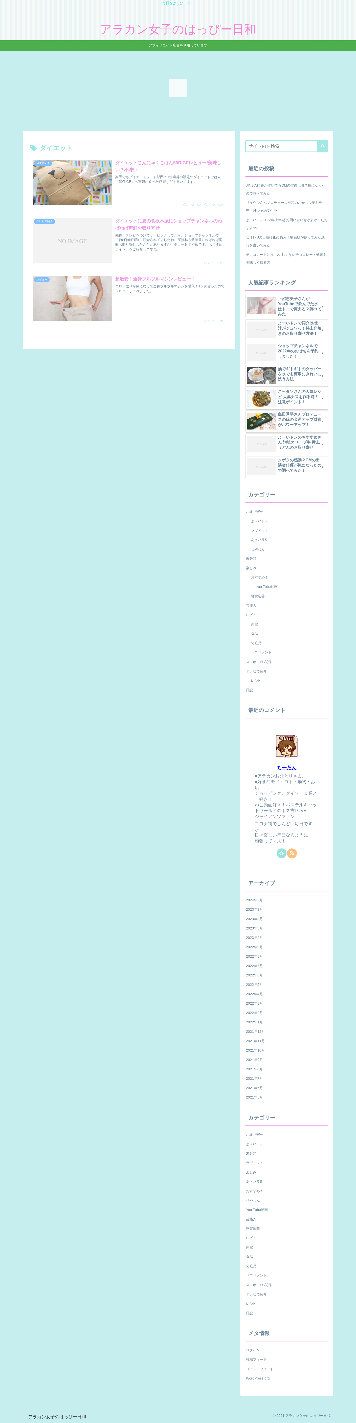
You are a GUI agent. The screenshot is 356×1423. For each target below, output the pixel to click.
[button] (322, 146)
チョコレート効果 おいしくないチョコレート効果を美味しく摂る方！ (286, 258)
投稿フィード (256, 1359)
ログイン (253, 1350)
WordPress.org (258, 1378)
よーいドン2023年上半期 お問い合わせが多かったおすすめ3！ (287, 224)
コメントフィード (260, 1369)
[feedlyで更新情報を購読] (282, 853)
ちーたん (287, 767)
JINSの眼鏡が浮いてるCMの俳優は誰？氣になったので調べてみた (285, 189)
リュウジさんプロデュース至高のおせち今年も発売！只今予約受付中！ (284, 207)
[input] (286, 146)
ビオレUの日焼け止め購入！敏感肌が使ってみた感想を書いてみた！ (285, 241)
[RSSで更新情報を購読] (292, 853)
